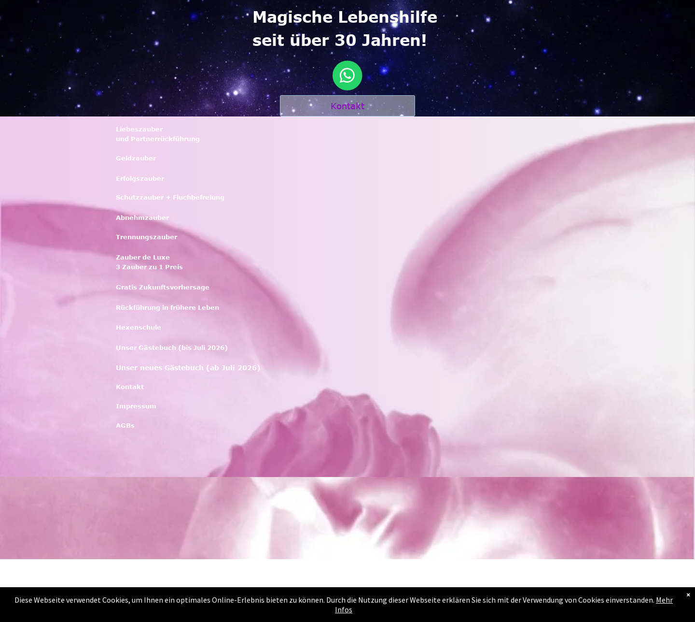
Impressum (136, 406)
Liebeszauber (139, 129)
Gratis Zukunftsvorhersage (162, 287)
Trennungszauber (146, 237)
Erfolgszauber (140, 178)
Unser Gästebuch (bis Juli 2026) (172, 347)
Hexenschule (138, 327)
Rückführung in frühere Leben (167, 307)
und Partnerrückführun (155, 139)
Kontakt (130, 387)
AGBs (125, 425)
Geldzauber (136, 158)
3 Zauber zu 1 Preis (149, 267)
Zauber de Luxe (143, 257)
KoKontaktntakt (144, 444)
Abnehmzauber (142, 217)
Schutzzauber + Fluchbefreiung (170, 197)
